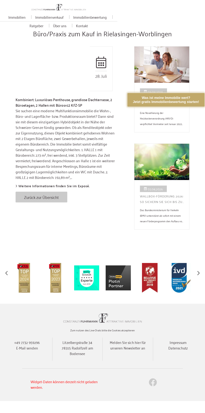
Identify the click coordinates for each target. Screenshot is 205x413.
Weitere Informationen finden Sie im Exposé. (54, 198)
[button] (6, 285)
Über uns (158, 22)
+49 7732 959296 (27, 354)
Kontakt (180, 22)
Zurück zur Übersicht (41, 209)
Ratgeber (135, 22)
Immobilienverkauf (61, 22)
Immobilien (28, 22)
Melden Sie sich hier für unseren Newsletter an (128, 357)
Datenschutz (178, 360)
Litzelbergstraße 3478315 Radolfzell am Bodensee (77, 360)
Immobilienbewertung (102, 22)
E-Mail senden (27, 360)
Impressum (178, 354)
